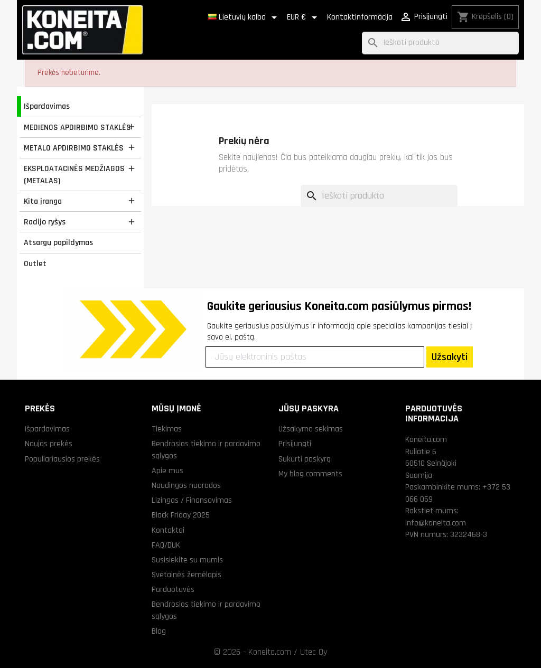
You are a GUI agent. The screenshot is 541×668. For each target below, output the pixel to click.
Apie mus (167, 470)
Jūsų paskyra (308, 408)
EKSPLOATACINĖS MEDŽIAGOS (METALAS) (74, 174)
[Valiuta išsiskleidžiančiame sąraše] (304, 17)
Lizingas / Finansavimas (192, 500)
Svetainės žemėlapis (186, 574)
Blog (159, 631)
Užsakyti (450, 357)
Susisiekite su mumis (187, 559)
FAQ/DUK (166, 545)
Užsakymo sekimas (310, 429)
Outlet (35, 263)
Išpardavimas (47, 106)
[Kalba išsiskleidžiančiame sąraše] (244, 17)
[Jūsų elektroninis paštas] (315, 357)
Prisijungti (294, 443)
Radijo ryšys (45, 222)
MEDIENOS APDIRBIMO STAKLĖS (77, 127)
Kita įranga (43, 201)
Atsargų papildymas (58, 242)
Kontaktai (168, 530)
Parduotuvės (173, 589)
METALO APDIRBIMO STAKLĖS (74, 148)
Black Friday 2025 (181, 515)
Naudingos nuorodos (186, 485)
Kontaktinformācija (360, 17)
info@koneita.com (435, 523)
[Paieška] (440, 43)
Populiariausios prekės (62, 459)
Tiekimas (167, 429)
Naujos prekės (48, 443)
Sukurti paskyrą (304, 459)
